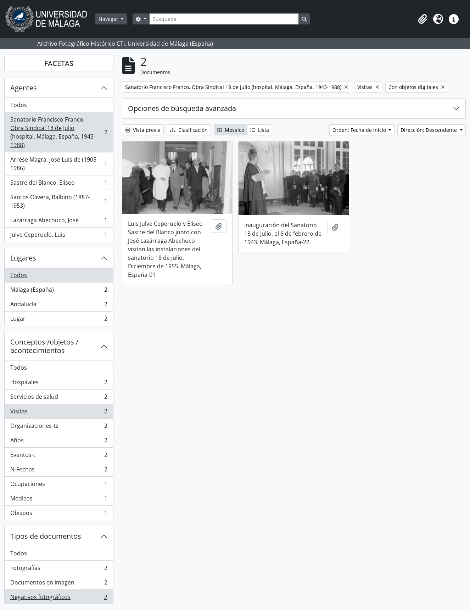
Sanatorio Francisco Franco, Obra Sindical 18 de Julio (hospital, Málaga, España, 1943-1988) (58, 132)
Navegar (109, 19)
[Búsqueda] (224, 18)
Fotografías (58, 569)
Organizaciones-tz (58, 427)
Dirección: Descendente (429, 130)
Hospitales (58, 384)
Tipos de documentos (45, 536)
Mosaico (230, 130)
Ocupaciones (58, 485)
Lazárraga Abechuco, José (58, 222)
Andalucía (58, 306)
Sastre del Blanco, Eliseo (58, 184)
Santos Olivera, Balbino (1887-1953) (58, 201)
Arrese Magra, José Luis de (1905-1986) (58, 164)
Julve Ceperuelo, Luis (58, 236)
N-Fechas (58, 471)
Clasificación (189, 130)
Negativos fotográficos (58, 598)
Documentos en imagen (58, 584)
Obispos (58, 514)
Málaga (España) (58, 291)
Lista (259, 130)
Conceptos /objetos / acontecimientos (44, 346)
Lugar (58, 320)
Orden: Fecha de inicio (359, 130)
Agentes (23, 88)
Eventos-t (58, 456)
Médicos (58, 500)
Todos (18, 105)
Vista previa (143, 130)
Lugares (23, 258)
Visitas (58, 413)
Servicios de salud (58, 398)
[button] (422, 19)
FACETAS (58, 63)
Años (58, 442)
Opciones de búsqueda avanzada (182, 108)
